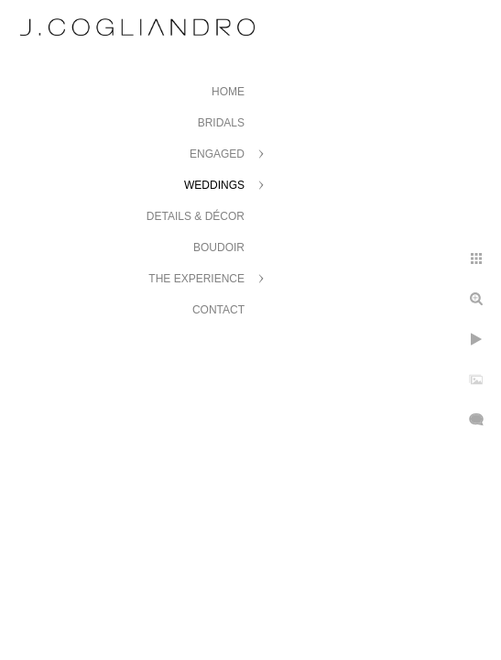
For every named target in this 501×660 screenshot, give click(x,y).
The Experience (196, 278)
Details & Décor (196, 216)
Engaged (217, 154)
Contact (218, 309)
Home (228, 91)
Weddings (214, 185)
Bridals (221, 122)
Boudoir (219, 247)
